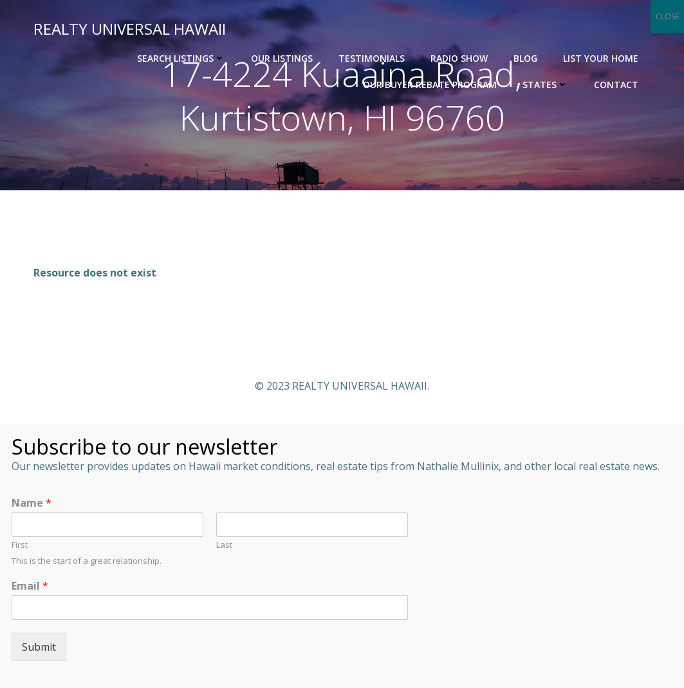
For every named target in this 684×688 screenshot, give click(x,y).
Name (31, 503)
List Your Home (600, 58)
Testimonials (371, 58)
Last (224, 544)
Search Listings (181, 58)
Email (30, 586)
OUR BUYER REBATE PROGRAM (430, 84)
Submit (39, 647)
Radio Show (459, 58)
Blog (525, 58)
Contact (616, 84)
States (545, 84)
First (20, 544)
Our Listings (282, 58)
